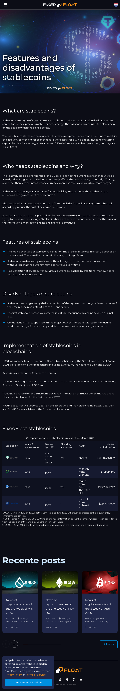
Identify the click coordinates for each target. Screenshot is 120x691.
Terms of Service (36, 674)
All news (109, 644)
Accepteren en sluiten (28, 682)
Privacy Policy (13, 674)
